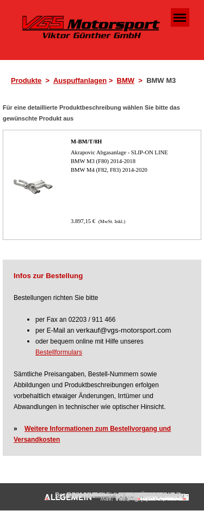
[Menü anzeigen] (180, 17)
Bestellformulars (58, 352)
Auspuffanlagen (80, 80)
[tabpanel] (105, 80)
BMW (126, 80)
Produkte (26, 80)
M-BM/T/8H (86, 142)
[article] (102, 185)
